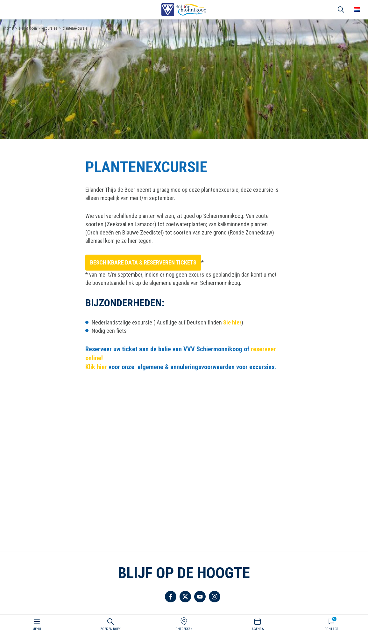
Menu (36, 629)
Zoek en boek (110, 629)
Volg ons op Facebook (170, 596)
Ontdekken (184, 629)
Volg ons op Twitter (185, 596)
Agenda (257, 629)
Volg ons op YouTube (200, 596)
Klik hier (97, 367)
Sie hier (232, 322)
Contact (331, 629)
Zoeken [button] (341, 9)
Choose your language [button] (356, 9)
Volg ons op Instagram (214, 596)
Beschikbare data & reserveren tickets (143, 262)
